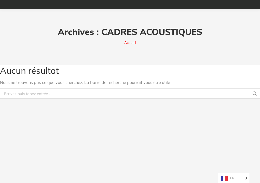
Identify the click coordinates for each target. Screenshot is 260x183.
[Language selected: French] (234, 178)
